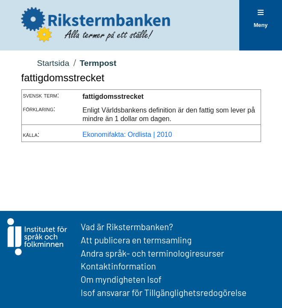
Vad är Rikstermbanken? (127, 226)
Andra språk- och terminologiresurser (152, 253)
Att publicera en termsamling (136, 239)
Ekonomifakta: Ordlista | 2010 (127, 134)
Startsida (53, 63)
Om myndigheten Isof (121, 279)
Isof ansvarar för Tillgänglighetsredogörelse (164, 292)
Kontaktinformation (118, 266)
